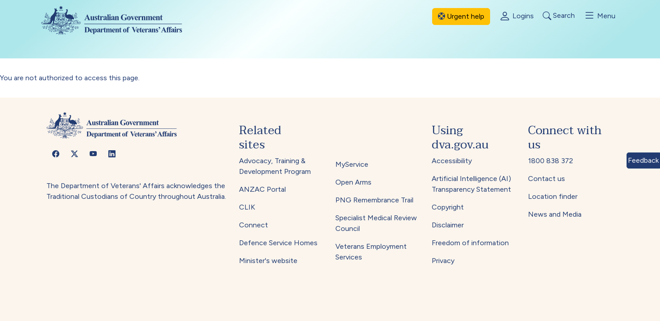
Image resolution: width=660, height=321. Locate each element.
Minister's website (268, 260)
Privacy (443, 260)
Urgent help (461, 16)
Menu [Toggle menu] (599, 15)
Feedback (643, 160)
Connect (253, 225)
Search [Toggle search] (559, 16)
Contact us (546, 178)
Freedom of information (470, 243)
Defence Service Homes (278, 243)
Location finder (553, 196)
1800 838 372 (550, 160)
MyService (351, 164)
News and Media (555, 214)
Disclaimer (448, 225)
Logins (516, 16)
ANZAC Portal (262, 189)
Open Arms (353, 182)
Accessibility (452, 160)
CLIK (247, 207)
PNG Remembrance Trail (374, 200)
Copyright (448, 207)
